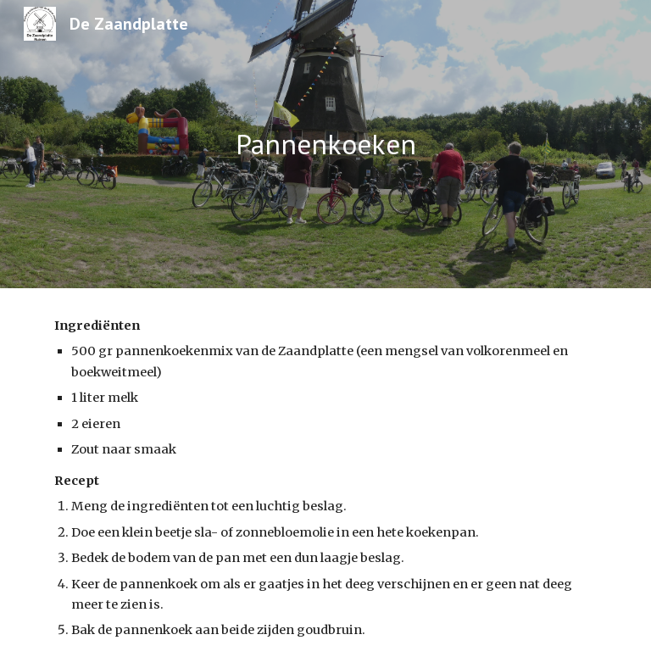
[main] (325, 144)
